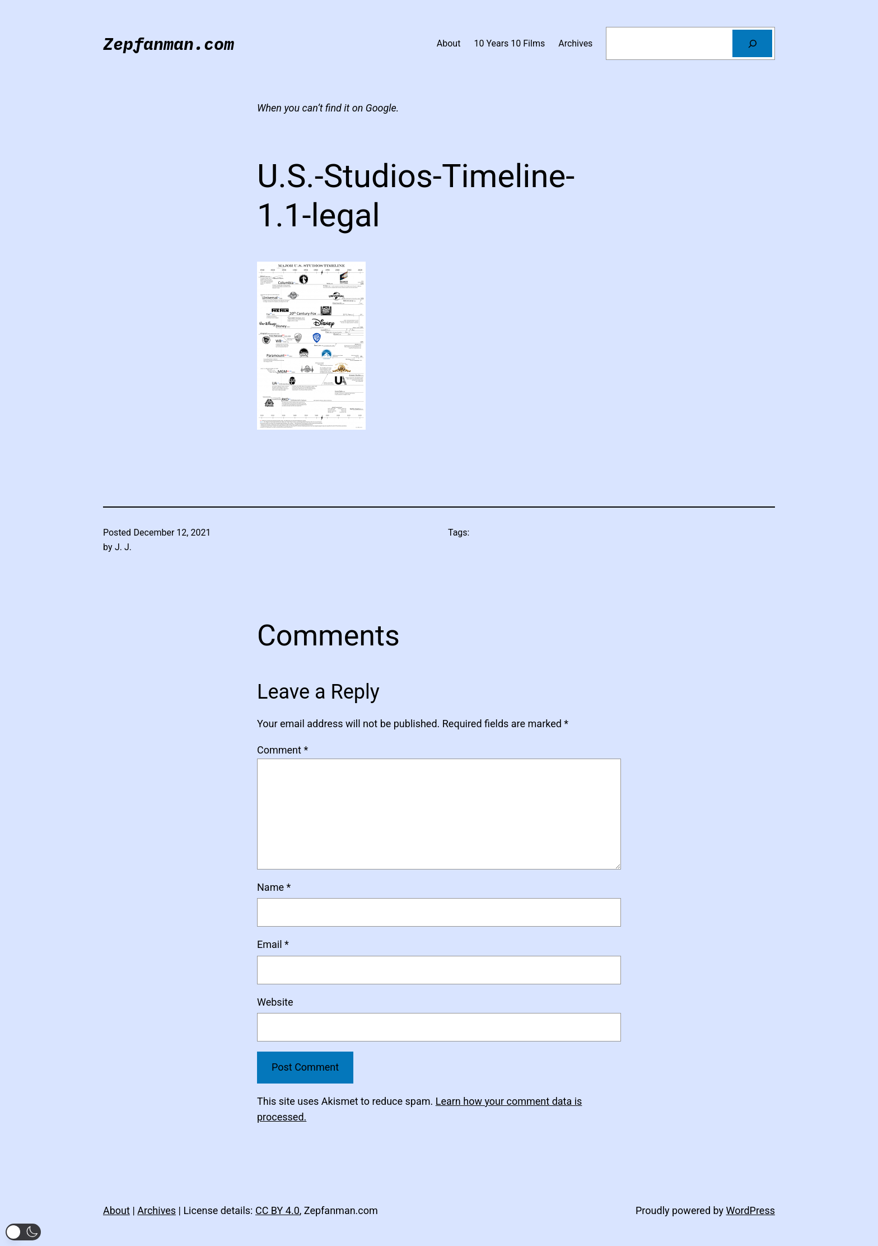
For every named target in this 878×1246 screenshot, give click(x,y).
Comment (282, 750)
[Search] (752, 43)
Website (275, 1002)
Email (273, 944)
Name (274, 887)
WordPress (750, 1210)
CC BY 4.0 (277, 1210)
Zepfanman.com (168, 43)
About (116, 1210)
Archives (156, 1210)
